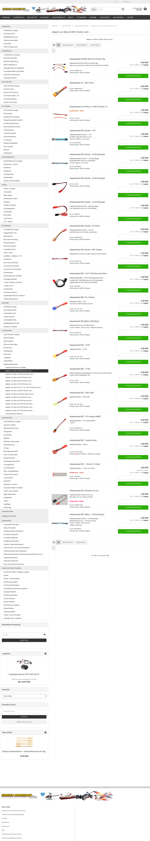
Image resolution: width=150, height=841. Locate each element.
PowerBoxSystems (10, 136)
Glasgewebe (8, 431)
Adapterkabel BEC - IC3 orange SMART (85, 416)
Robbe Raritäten (9, 608)
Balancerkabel (8, 341)
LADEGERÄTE (8, 361)
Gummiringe (8, 435)
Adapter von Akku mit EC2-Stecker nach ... (19, 377)
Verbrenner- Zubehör (10, 327)
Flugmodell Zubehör (10, 78)
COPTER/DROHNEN (10, 99)
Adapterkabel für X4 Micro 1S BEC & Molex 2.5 (89, 107)
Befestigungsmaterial (11, 451)
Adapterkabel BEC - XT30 (80, 345)
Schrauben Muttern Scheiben (13, 488)
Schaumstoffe (8, 478)
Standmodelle (8, 177)
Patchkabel (7, 259)
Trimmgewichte (9, 464)
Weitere (130, 17)
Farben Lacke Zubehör (11, 491)
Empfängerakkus (9, 208)
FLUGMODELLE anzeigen (12, 55)
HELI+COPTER (32, 17)
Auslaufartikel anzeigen (11, 524)
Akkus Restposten (10, 528)
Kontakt (4, 818)
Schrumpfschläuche (10, 292)
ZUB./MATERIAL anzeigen (12, 421)
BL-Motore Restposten (11, 534)
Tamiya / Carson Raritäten (12, 615)
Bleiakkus (7, 202)
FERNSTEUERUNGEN (10, 143)
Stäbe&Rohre (8, 497)
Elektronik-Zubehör (10, 246)
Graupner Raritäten (10, 592)
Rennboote (7, 167)
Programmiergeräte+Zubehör (13, 120)
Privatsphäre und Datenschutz (11, 834)
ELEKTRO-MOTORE (10, 310)
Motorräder (7, 44)
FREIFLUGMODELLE (10, 65)
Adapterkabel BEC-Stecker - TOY (83, 130)
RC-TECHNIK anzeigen (11, 110)
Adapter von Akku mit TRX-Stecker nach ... (19, 400)
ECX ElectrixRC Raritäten (12, 585)
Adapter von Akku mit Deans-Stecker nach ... (19, 374)
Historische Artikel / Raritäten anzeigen (16, 572)
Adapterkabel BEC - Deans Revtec (83, 440)
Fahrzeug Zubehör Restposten (13, 531)
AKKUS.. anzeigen (9, 188)
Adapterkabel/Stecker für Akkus (14, 295)
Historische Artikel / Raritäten (11, 568)
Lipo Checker (8, 218)
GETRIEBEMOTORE (10, 320)
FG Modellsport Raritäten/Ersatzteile (15, 588)
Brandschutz (8, 348)
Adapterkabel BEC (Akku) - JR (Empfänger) (87, 514)
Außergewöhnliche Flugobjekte (14, 68)
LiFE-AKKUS (7, 192)
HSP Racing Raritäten (11, 595)
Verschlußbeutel (9, 468)
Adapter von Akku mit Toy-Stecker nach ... (19, 397)
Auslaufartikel (6, 521)
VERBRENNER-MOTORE (11, 323)
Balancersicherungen (11, 344)
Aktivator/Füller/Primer (11, 428)
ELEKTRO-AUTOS (9, 34)
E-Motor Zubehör (9, 317)
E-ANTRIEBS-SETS (10, 313)
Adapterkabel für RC (10, 233)
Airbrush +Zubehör (10, 425)
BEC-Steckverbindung (11, 239)
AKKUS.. (71, 17)
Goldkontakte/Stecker (11, 299)
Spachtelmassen (9, 445)
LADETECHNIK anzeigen (12, 334)
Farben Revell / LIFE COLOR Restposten (17, 547)
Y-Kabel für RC (8, 286)
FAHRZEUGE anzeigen (11, 30)
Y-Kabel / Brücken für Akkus (13, 282)
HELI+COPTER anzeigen (11, 86)
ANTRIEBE (93, 17)
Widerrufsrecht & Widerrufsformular (13, 811)
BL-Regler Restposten (11, 538)
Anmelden (24, 640)
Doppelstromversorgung (11, 117)
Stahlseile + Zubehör (10, 484)
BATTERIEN (7, 215)
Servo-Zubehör (8, 146)
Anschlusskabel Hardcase (14, 414)
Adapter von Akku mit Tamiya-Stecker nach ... (20, 394)
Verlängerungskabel (10, 279)
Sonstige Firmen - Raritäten (12, 618)
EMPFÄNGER (8, 153)
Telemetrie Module (10, 133)
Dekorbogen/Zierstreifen (12, 461)
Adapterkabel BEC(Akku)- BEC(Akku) (84, 321)
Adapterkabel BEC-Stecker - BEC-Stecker (86, 250)
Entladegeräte (8, 351)
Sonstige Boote (9, 174)
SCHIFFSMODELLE (58, 17)
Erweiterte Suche (24, 722)
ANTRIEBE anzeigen (10, 307)
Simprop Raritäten (9, 612)
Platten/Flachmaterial (11, 474)
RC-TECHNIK (44, 17)
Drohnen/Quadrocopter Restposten (15, 551)
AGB (3, 830)
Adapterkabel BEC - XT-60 (80, 369)
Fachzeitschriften (7, 511)
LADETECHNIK (105, 17)
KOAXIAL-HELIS (9, 89)
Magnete (6, 438)
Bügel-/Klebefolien (10, 494)
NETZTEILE (7, 354)
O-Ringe (6, 448)
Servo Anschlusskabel (11, 262)
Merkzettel (126, 2)
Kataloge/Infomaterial (9, 516)
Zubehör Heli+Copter (10, 102)
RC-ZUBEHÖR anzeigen (11, 229)
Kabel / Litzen (8, 253)
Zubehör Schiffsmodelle (12, 181)
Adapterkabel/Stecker (11, 364)
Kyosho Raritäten (9, 602)
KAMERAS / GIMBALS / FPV (13, 256)
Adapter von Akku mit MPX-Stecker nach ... (19, 390)
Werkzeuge (7, 507)
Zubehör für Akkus (10, 205)
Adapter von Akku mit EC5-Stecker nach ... (19, 384)
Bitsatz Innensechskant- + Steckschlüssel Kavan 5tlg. (24, 751)
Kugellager (7, 504)
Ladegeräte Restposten (11, 541)
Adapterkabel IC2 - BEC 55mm (82, 83)
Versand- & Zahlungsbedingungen (13, 814)
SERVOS (6, 150)
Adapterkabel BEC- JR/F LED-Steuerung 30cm (88, 273)
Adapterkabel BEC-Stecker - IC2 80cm (85, 226)
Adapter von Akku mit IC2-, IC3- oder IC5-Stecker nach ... (23, 387)
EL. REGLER (7, 140)
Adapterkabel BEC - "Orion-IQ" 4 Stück (85, 464)
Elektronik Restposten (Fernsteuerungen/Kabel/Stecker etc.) (23, 554)
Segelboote (7, 171)
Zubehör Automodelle (11, 40)
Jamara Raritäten (9, 598)
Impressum (5, 826)
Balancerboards (9, 338)
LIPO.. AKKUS (8, 222)
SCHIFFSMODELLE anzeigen (13, 161)
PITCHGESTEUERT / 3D (11, 96)
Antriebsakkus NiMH (10, 198)
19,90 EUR (24, 756)
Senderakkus (8, 212)
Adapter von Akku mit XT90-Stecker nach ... (19, 410)
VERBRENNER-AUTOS (11, 37)
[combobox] (68, 45)
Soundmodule (8, 272)
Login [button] (116, 2)
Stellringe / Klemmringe (11, 441)
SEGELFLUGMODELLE (11, 61)
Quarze (6, 575)
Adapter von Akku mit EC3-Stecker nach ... (19, 381)
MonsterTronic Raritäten (12, 605)
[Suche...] (94, 9)
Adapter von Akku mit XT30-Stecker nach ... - (19, 404)
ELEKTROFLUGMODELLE (12, 74)
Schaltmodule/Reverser (11, 123)
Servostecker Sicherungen (12, 269)
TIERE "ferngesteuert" (11, 47)
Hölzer (6, 501)
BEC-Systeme (8, 113)
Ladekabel (7, 358)
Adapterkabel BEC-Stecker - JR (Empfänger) (87, 154)
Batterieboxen (8, 236)
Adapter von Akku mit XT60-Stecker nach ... (19, 407)
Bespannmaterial (9, 458)
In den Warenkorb (133, 76)
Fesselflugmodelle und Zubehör (14, 71)
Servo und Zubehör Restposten (14, 564)
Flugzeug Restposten (10, 557)
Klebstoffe (7, 481)
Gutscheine (5, 822)
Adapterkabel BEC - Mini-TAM (81, 393)
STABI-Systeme (9, 130)
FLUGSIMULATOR (9, 249)
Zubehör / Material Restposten (14, 544)
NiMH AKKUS (8, 195)
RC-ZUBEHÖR (81, 17)
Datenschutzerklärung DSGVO (12, 838)
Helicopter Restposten (11, 561)
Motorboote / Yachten (11, 164)
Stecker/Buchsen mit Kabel (13, 276)
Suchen (24, 717)
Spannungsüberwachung (12, 127)
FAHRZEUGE (6, 17)
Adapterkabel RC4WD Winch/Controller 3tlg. (87, 59)
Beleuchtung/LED (9, 243)
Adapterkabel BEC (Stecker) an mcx (84, 491)
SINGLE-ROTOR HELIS (11, 92)
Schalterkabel (8, 289)
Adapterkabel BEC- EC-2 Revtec (82, 297)
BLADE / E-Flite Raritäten (12, 578)
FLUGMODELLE (19, 17)
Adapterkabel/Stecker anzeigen (15, 367)
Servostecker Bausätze (11, 266)
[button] (54, 45)
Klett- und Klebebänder (11, 471)
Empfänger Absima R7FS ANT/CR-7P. (24, 674)
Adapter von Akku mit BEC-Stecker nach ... (19, 371)
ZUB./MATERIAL (118, 17)
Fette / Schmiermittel (10, 455)
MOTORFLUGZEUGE (10, 58)
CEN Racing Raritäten (11, 582)
